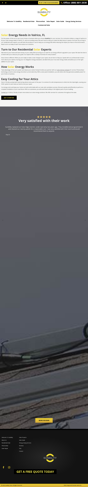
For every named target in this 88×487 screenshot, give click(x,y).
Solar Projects (22, 437)
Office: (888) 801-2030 (74, 2)
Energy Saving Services (73, 21)
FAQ (20, 448)
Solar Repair (51, 21)
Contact (21, 451)
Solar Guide (60, 21)
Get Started (9, 98)
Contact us (4, 92)
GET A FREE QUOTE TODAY (35, 472)
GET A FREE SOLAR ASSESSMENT (48, 2)
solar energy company (63, 70)
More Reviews (44, 420)
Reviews (21, 445)
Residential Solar (29, 21)
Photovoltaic (40, 21)
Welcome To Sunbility (14, 21)
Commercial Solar (44, 25)
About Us (4, 440)
